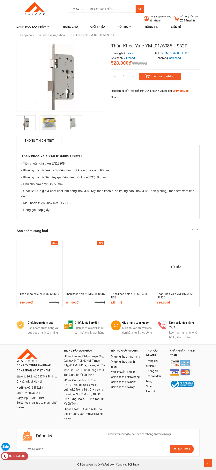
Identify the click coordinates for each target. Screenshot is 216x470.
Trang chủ (152, 360)
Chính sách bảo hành (124, 382)
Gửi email (182, 448)
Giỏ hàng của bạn (189, 16)
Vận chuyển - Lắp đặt (124, 371)
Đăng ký (167, 16)
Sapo (135, 464)
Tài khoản (155, 20)
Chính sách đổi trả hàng (125, 376)
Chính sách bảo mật (123, 387)
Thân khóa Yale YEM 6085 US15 (85, 294)
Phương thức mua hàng (125, 356)
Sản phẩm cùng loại (32, 231)
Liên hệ (150, 391)
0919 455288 (180, 90)
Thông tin (152, 371)
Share (114, 97)
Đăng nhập (155, 16)
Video (149, 386)
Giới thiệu (151, 366)
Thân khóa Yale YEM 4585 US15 (39, 294)
